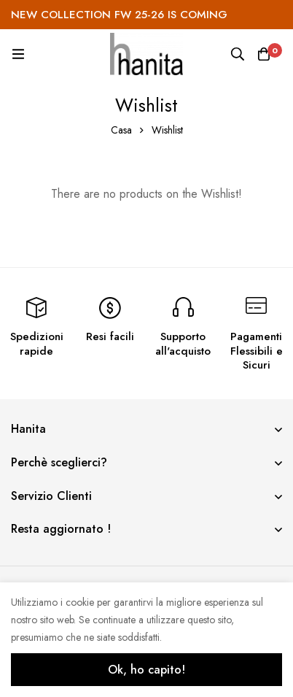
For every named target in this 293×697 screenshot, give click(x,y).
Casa (121, 130)
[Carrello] (264, 54)
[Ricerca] (237, 54)
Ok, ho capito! (146, 669)
